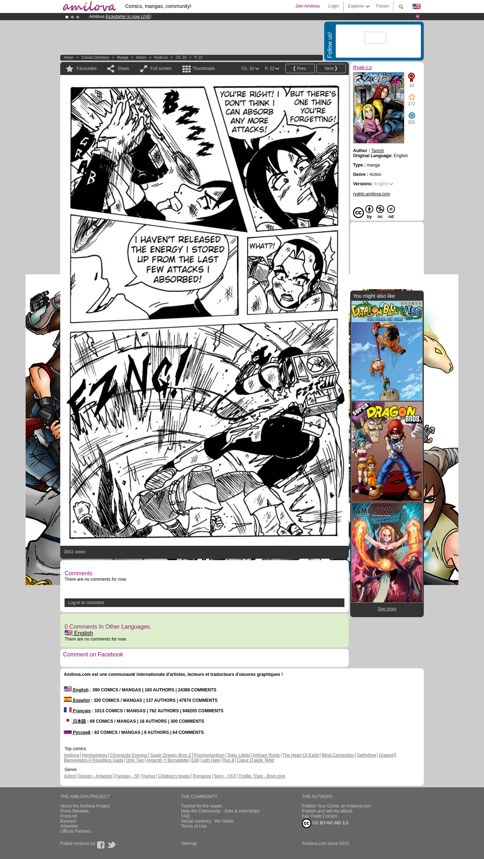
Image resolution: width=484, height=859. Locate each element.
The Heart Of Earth (300, 755)
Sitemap (189, 843)
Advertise (69, 826)
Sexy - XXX (225, 776)
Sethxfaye (366, 755)
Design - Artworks (96, 776)
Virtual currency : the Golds (207, 821)
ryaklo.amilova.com (371, 193)
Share (123, 68)
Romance (202, 776)
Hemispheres (94, 755)
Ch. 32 (181, 57)
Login (333, 6)
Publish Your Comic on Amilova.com (336, 806)
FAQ (185, 816)
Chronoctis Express (129, 755)
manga (122, 57)
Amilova (71, 755)
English (79, 633)
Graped (386, 755)
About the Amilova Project (85, 806)
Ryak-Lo (161, 57)
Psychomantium (209, 755)
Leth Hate (210, 760)
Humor (148, 776)
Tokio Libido (238, 755)
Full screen (161, 68)
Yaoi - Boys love (269, 776)
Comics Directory (95, 57)
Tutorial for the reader (202, 806)
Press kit (68, 816)
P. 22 (198, 57)
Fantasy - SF (127, 776)
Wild (269, 760)
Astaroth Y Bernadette (167, 760)
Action (141, 57)
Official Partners (75, 831)
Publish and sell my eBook (327, 811)
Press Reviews (74, 811)
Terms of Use (194, 826)
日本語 (75, 721)
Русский (77, 732)
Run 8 (228, 760)
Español (77, 700)
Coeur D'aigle (250, 760)
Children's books (174, 776)
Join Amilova (307, 6)
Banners (68, 821)
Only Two (135, 760)
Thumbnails (204, 68)
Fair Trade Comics (319, 816)
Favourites (86, 68)
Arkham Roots (266, 755)
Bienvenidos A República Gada (93, 760)
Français (77, 710)
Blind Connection (338, 755)
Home (69, 57)
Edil (195, 760)
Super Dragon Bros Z (170, 755)
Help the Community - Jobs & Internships (220, 811)
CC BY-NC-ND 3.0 (325, 823)
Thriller (245, 776)
